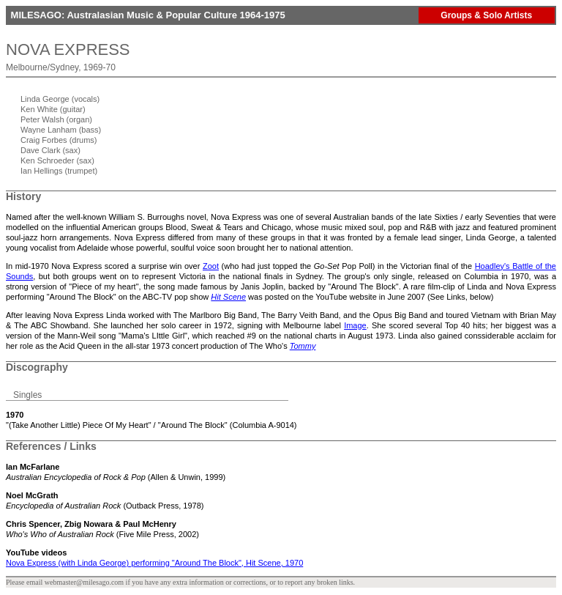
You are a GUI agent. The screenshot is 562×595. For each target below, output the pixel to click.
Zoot (211, 266)
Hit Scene (228, 296)
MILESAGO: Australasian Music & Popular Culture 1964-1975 (146, 15)
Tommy (303, 345)
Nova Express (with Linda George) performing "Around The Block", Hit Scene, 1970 (154, 562)
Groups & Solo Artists (486, 15)
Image (355, 325)
